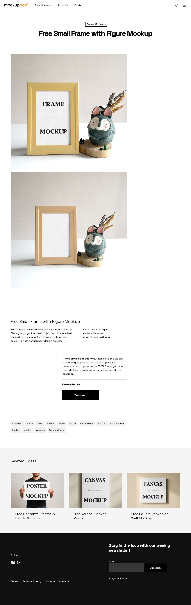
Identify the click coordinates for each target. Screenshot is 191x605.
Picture (101, 423)
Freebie (50, 423)
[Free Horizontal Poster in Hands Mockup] (37, 499)
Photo (73, 423)
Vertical (28, 430)
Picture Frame (117, 423)
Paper (62, 423)
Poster (15, 430)
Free (39, 423)
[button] (185, 5)
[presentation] (132, 586)
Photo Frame (86, 423)
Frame (30, 423)
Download (17, 423)
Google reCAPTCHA (118, 578)
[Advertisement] (66, 300)
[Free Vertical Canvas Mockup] (95, 499)
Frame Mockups (96, 24)
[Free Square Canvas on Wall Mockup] (153, 499)
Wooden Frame (56, 430)
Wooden (40, 430)
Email (112, 561)
